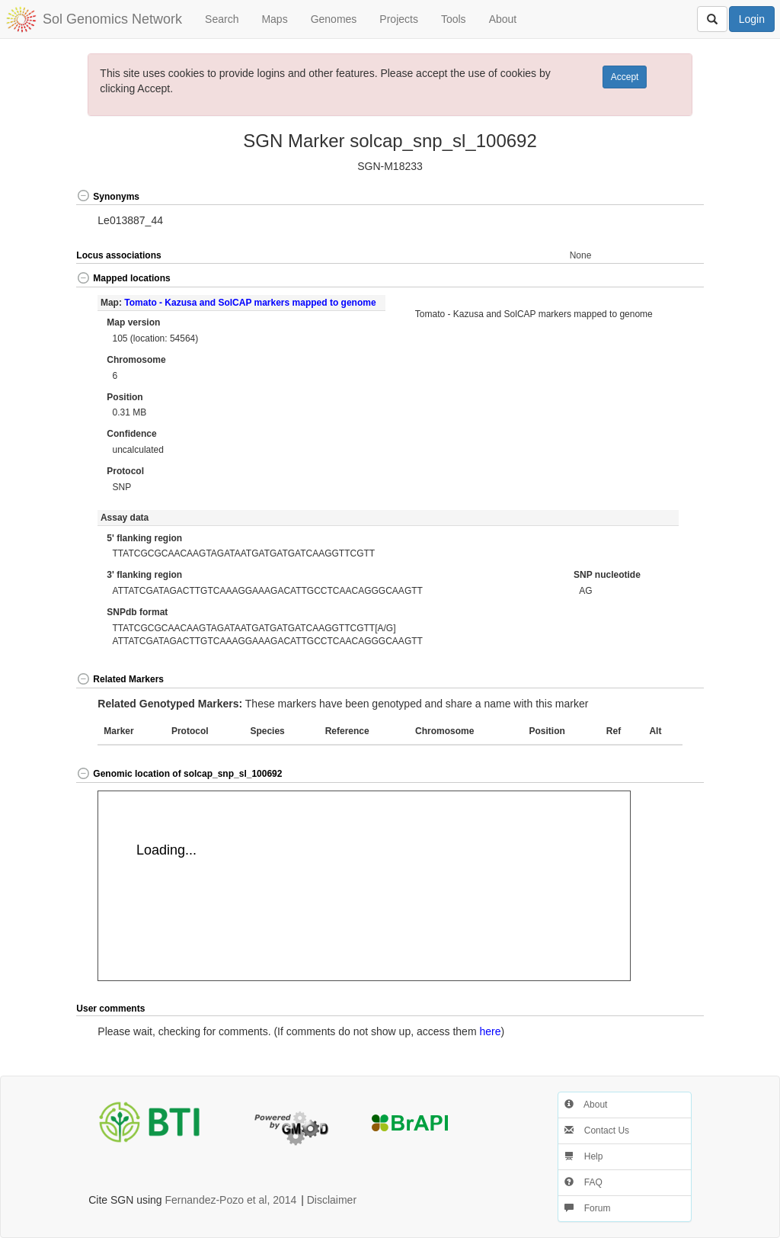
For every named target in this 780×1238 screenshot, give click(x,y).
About (503, 19)
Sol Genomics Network (112, 19)
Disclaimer (331, 1200)
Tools (453, 19)
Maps (274, 19)
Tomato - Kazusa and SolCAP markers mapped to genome (250, 302)
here (489, 1031)
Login (752, 19)
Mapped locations (123, 278)
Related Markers (120, 679)
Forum (587, 1208)
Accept (625, 77)
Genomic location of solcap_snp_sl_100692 (179, 773)
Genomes (334, 19)
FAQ (583, 1182)
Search (221, 19)
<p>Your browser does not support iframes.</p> (364, 886)
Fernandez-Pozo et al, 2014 (231, 1200)
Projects (398, 19)
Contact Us (596, 1130)
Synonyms (107, 196)
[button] (672, 197)
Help (583, 1156)
